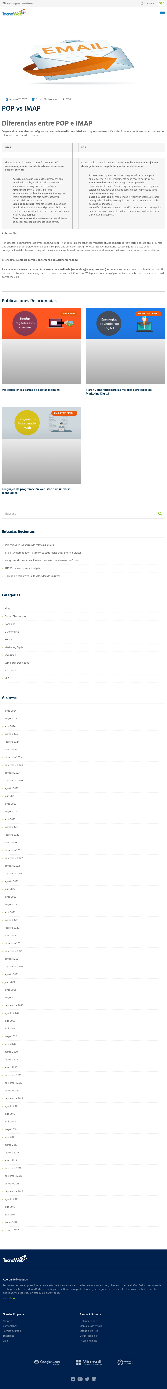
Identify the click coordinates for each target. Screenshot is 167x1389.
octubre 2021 (12, 959)
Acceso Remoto (88, 1341)
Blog (5, 1341)
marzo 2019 (11, 1145)
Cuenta (148, 3)
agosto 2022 (12, 881)
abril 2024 (10, 726)
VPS (7, 678)
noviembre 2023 (14, 765)
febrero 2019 (12, 1153)
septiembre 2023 (14, 781)
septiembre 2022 (14, 874)
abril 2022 (10, 912)
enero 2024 (11, 750)
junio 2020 (10, 1029)
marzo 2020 (11, 1052)
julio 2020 (10, 1021)
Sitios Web (10, 671)
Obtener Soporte (89, 1321)
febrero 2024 (12, 742)
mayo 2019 (10, 1129)
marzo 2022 (11, 920)
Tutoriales (8, 1336)
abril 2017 (10, 1215)
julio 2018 (10, 1207)
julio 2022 (10, 889)
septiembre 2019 (14, 1098)
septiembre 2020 (14, 1005)
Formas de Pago (12, 1331)
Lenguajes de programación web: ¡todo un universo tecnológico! (36, 491)
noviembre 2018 (14, 1176)
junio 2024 (10, 711)
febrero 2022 (12, 928)
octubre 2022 (12, 866)
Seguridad (10, 655)
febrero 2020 (12, 1060)
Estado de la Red (89, 1331)
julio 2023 (10, 796)
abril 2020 (10, 1044)
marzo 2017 (11, 1222)
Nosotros (8, 1321)
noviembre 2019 (13, 1083)
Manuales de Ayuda (91, 1326)
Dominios (10, 624)
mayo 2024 (11, 719)
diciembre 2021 (13, 943)
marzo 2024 (11, 734)
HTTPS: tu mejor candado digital (23, 568)
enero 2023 (11, 843)
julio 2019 (10, 1114)
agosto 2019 (11, 1106)
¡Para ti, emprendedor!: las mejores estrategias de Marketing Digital (119, 392)
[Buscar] (160, 513)
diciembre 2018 (13, 1168)
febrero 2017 (12, 1230)
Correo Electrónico (46, 99)
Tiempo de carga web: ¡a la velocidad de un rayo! (32, 576)
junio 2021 (10, 990)
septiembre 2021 (14, 967)
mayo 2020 (11, 1036)
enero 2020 (11, 1067)
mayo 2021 (10, 998)
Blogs (8, 608)
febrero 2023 (12, 835)
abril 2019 (10, 1137)
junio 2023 (10, 804)
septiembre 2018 (14, 1191)
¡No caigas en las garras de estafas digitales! (31, 390)
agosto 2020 (12, 1013)
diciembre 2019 (13, 1075)
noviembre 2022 (14, 858)
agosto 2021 (11, 974)
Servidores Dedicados (17, 663)
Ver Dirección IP (89, 1336)
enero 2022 (11, 936)
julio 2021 (10, 982)
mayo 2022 (11, 905)
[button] (162, 12)
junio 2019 (10, 1122)
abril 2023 (10, 819)
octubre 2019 (12, 1091)
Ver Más (9, 1299)
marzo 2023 (11, 827)
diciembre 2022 (13, 850)
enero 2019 (11, 1160)
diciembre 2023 (13, 757)
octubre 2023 (12, 773)
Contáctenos (10, 1326)
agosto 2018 (11, 1199)
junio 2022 (10, 897)
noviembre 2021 (13, 951)
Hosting (9, 639)
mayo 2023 (11, 812)
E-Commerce (12, 632)
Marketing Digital (14, 647)
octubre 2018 (12, 1184)
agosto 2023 (12, 788)
